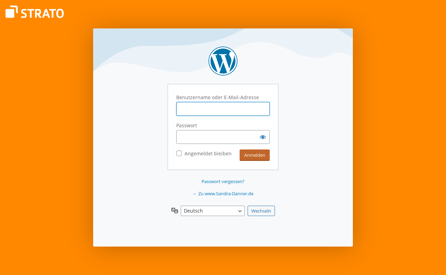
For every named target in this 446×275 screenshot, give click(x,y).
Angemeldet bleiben (208, 153)
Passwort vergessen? (223, 181)
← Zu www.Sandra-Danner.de (223, 193)
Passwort (186, 125)
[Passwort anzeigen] (263, 137)
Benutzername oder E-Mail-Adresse (217, 97)
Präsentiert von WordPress (223, 61)
